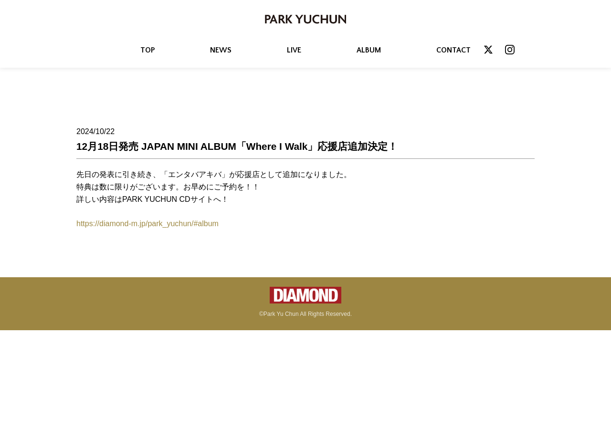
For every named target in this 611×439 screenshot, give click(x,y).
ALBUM (369, 50)
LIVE (294, 50)
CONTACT (453, 50)
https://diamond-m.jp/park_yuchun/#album (147, 224)
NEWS (221, 50)
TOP (147, 50)
